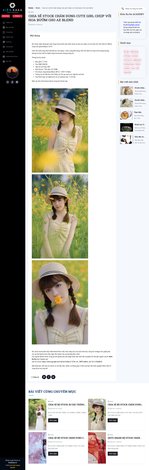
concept (135, 56)
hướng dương (128, 64)
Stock (38, 8)
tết (137, 68)
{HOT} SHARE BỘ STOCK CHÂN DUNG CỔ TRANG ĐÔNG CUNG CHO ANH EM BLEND (126, 438)
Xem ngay (52, 420)
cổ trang (127, 56)
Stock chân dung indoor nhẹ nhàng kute (140, 100)
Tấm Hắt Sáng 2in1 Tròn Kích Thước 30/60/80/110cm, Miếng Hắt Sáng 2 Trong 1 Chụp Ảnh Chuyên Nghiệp (140, 112)
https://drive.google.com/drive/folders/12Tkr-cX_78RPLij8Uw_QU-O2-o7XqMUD (72, 362)
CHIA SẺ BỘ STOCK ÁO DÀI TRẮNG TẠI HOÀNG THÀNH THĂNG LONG (65, 404)
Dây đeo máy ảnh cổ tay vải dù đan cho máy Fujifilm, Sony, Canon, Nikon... (140, 137)
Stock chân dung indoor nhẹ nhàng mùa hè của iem (140, 88)
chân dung (134, 52)
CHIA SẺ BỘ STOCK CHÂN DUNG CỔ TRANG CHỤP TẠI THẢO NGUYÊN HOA (65, 438)
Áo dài (126, 52)
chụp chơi (127, 72)
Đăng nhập (6, 16)
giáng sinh (137, 60)
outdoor (127, 68)
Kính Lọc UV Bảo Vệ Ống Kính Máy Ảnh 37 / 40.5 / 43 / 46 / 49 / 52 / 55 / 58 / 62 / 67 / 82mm (140, 124)
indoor (138, 64)
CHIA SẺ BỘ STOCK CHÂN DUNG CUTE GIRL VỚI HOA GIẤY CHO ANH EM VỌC (125, 404)
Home (30, 8)
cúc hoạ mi (128, 60)
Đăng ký (17, 16)
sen (133, 68)
